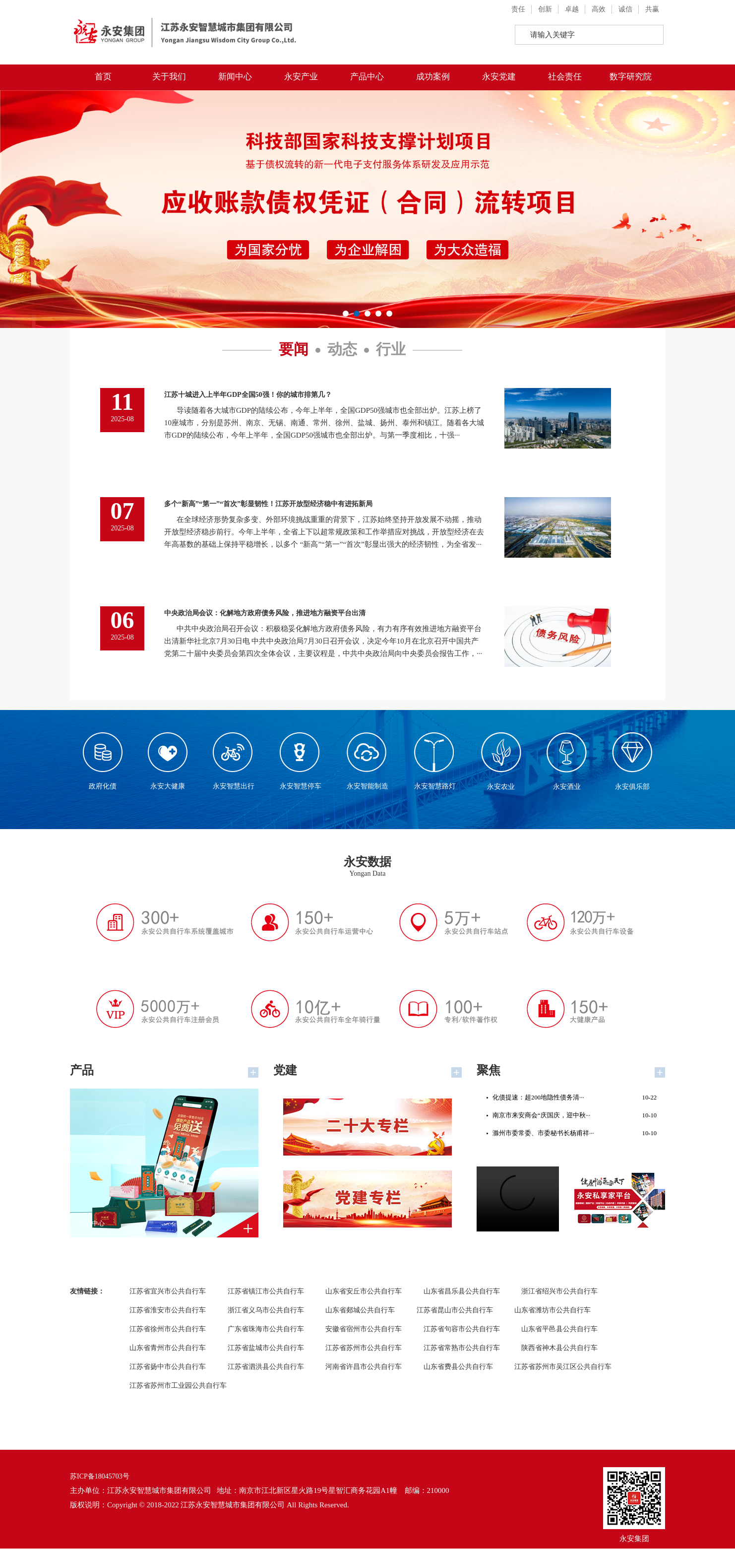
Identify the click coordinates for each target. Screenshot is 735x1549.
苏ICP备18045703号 (99, 1477)
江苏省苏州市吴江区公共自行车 (563, 1367)
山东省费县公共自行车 (458, 1367)
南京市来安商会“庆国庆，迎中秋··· (575, 1118)
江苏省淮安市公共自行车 (167, 1310)
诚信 (625, 9)
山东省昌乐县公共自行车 (462, 1291)
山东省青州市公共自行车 (167, 1348)
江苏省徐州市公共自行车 (167, 1329)
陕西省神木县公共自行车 (559, 1348)
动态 (342, 349)
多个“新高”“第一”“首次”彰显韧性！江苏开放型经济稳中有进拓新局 (268, 504)
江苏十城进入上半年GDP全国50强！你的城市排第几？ (248, 394)
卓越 (572, 9)
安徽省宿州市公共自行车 (363, 1329)
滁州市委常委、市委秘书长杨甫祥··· (575, 1138)
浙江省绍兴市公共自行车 (559, 1291)
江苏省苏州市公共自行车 (363, 1348)
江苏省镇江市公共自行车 (266, 1291)
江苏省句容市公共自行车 (462, 1329)
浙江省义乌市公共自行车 (266, 1310)
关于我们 (169, 76)
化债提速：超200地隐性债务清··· (575, 1098)
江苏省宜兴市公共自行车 (167, 1291)
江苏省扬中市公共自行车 (167, 1367)
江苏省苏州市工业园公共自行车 (178, 1386)
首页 (103, 76)
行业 (391, 349)
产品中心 (367, 76)
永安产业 (301, 76)
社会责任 (565, 76)
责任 (518, 9)
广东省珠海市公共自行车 (266, 1329)
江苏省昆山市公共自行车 (455, 1310)
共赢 (652, 9)
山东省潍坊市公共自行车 (552, 1310)
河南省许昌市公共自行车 (363, 1367)
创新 (545, 9)
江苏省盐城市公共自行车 (266, 1348)
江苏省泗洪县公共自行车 (266, 1367)
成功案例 (433, 76)
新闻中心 (235, 76)
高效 (599, 9)
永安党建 (499, 76)
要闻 (293, 349)
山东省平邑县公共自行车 (559, 1329)
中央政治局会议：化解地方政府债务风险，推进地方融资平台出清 (265, 613)
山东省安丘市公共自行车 (363, 1291)
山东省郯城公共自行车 (360, 1310)
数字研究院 (631, 76)
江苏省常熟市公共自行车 (462, 1348)
